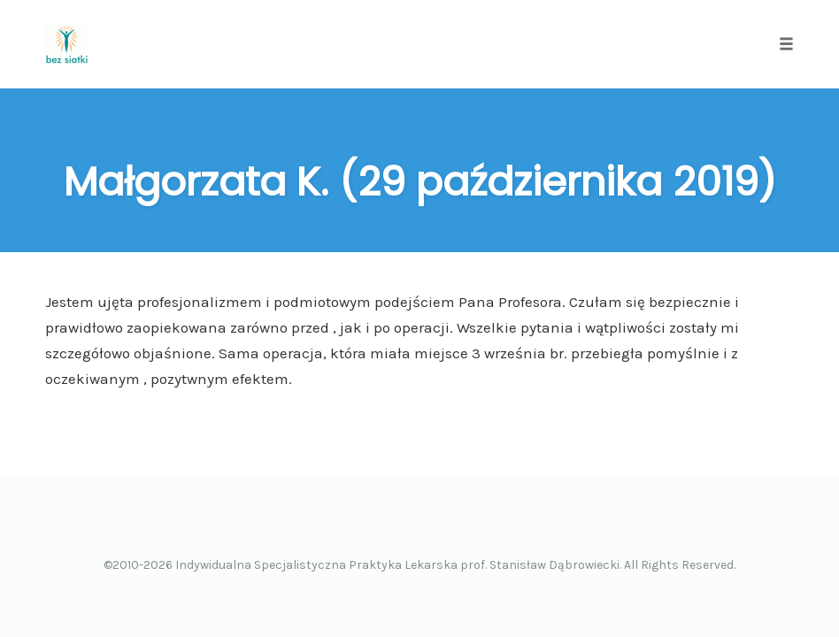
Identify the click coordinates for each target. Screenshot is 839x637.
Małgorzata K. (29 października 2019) (420, 182)
